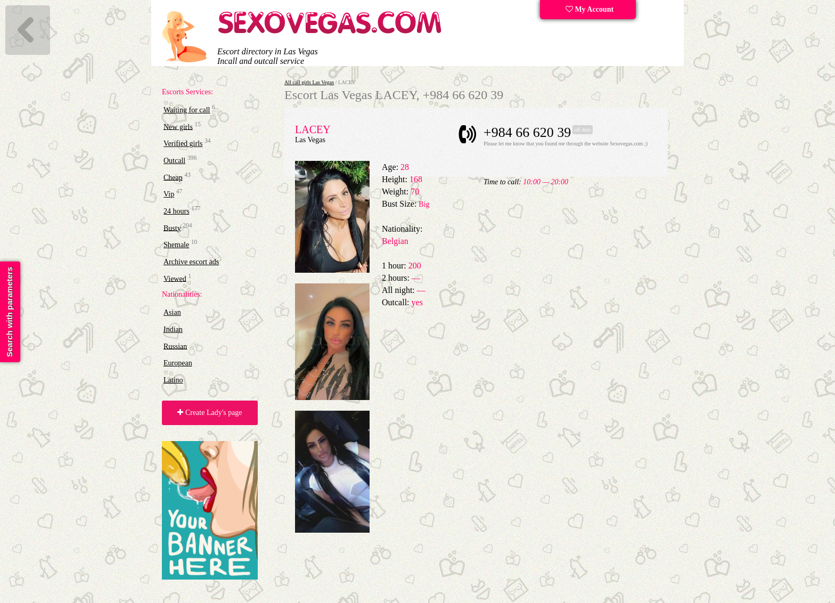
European (177, 363)
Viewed (174, 278)
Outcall (174, 161)
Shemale (176, 245)
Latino (173, 380)
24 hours (176, 211)
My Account (589, 9)
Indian (173, 329)
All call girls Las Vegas (309, 82)
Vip (168, 194)
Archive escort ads (191, 262)
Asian (172, 312)
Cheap (173, 177)
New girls (178, 127)
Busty (172, 228)
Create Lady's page (209, 413)
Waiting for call (186, 110)
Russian (175, 346)
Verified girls (182, 144)
